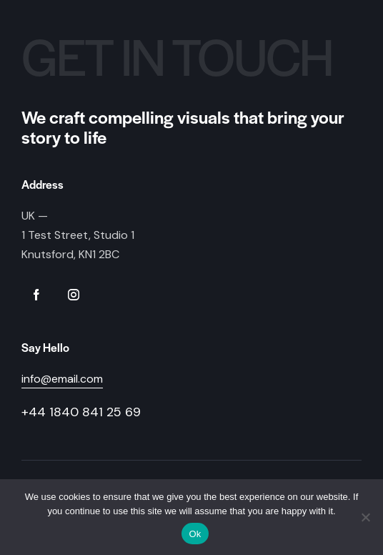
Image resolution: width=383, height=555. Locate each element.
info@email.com (62, 378)
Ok (195, 534)
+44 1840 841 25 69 (81, 412)
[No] (365, 517)
